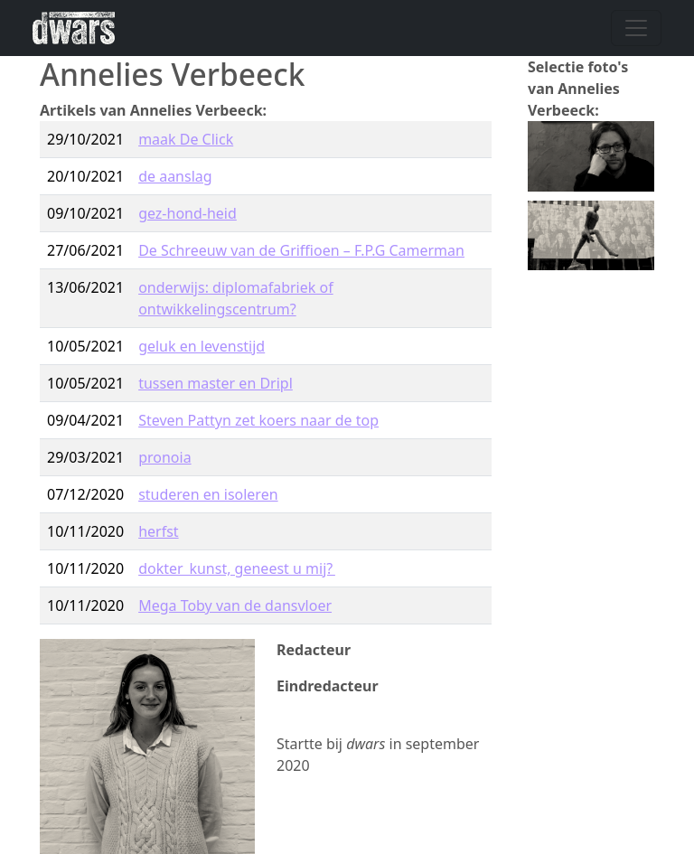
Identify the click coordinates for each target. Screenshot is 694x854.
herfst (158, 531)
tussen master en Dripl (215, 383)
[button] (591, 154)
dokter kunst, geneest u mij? (236, 568)
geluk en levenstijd (201, 346)
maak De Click (185, 139)
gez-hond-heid (187, 213)
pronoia (164, 457)
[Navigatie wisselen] (636, 28)
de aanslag (174, 176)
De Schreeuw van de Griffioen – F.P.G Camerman (301, 250)
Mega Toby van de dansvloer (235, 605)
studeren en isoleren (207, 494)
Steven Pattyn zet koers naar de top (258, 420)
